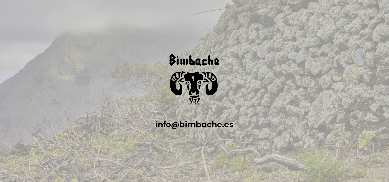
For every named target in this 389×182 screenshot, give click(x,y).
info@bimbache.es (194, 124)
